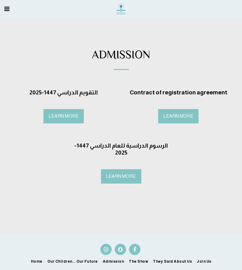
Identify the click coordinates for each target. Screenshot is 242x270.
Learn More (64, 116)
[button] (7, 8)
